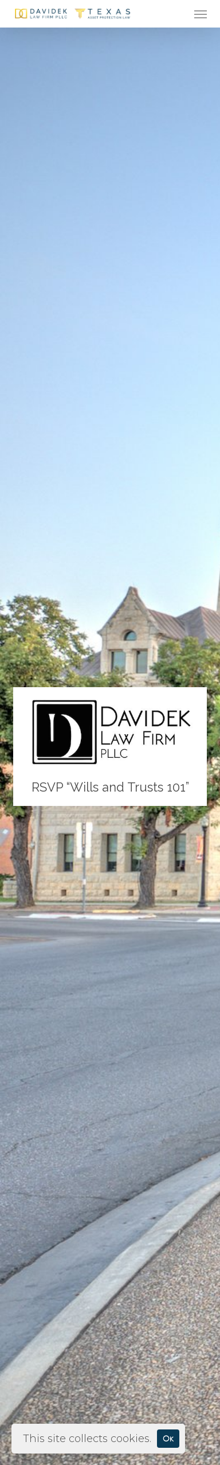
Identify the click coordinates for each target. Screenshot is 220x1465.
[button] (200, 14)
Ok (168, 1438)
